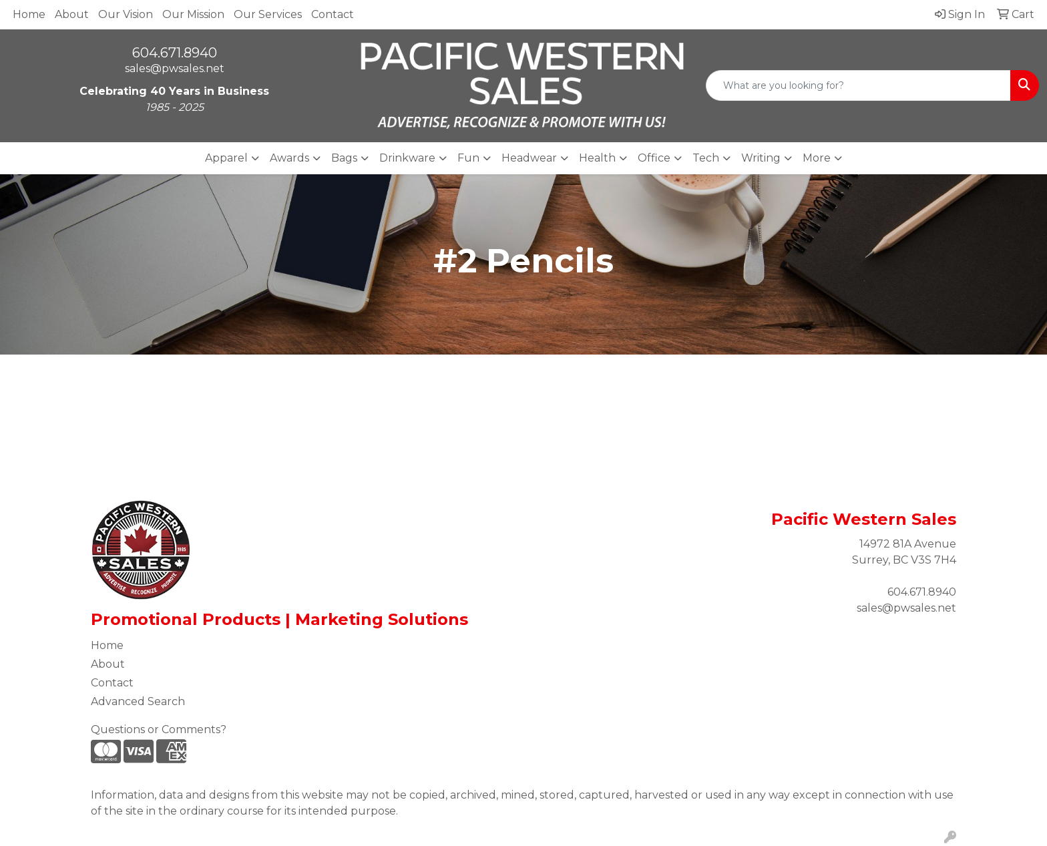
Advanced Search (138, 701)
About (72, 14)
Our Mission (193, 14)
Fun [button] (468, 158)
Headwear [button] (529, 158)
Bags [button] (344, 158)
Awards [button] (289, 158)
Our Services (268, 14)
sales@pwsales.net (174, 68)
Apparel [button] (226, 158)
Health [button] (597, 158)
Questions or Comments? (158, 729)
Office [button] (654, 158)
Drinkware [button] (407, 158)
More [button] (817, 158)
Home (29, 14)
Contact (332, 14)
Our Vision (125, 14)
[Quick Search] (858, 85)
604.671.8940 (174, 53)
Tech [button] (705, 158)
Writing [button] (761, 158)
